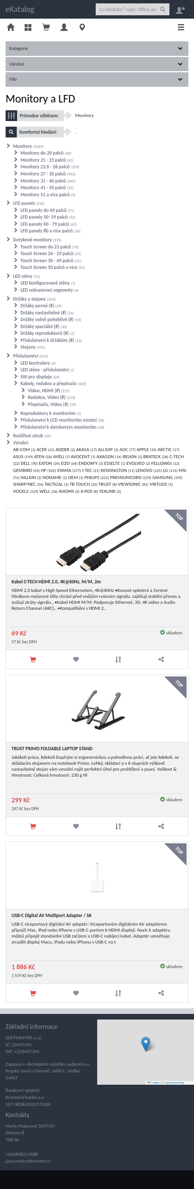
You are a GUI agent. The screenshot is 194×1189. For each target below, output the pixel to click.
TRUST (108, 484)
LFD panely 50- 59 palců (48, 217)
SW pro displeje (40, 377)
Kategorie (96, 48)
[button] (145, 1044)
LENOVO (149, 470)
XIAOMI (69, 491)
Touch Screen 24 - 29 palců (50, 253)
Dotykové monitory (37, 239)
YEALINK (110, 491)
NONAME (55, 477)
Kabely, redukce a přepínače (53, 383)
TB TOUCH (84, 484)
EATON (49, 463)
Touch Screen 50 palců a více (52, 267)
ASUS (23, 456)
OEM (75, 477)
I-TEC (90, 470)
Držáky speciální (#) (43, 326)
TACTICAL (57, 484)
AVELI (61, 456)
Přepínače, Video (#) (52, 404)
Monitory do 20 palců (45, 153)
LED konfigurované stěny (47, 283)
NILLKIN (31, 477)
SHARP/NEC (28, 484)
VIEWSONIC (133, 484)
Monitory (84, 115)
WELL (48, 491)
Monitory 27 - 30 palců (48, 174)
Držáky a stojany (34, 299)
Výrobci (96, 64)
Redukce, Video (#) (51, 397)
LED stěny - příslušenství (47, 369)
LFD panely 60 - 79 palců (48, 224)
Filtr (96, 79)
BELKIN (132, 456)
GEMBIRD (26, 470)
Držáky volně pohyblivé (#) (50, 319)
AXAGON (108, 456)
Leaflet (153, 1082)
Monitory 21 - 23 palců (46, 160)
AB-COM (24, 449)
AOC (128, 449)
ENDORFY (91, 463)
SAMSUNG (167, 477)
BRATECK (155, 456)
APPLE (146, 449)
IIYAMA (69, 470)
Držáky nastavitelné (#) (47, 313)
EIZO (69, 463)
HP (48, 470)
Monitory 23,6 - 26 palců (49, 166)
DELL (29, 463)
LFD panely (29, 203)
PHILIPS (97, 477)
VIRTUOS (161, 484)
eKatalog (20, 9)
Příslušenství (30, 356)
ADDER (65, 449)
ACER (45, 449)
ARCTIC (168, 449)
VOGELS (25, 491)
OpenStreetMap (174, 1082)
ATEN (43, 456)
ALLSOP (108, 449)
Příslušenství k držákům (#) (51, 340)
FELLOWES (165, 463)
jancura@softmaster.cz (28, 1161)
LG (170, 470)
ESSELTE (114, 463)
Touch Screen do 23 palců (49, 247)
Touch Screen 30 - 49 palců (50, 260)
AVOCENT (83, 456)
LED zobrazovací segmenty (49, 290)
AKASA (86, 449)
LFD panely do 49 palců (47, 210)
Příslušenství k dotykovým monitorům (62, 427)
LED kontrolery (37, 363)
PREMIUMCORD (130, 477)
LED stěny (26, 276)
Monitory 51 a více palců (47, 194)
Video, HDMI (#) (49, 390)
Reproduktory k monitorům (50, 413)
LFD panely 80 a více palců (50, 231)
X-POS (89, 491)
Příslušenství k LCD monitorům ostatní (62, 420)
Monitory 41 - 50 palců (46, 187)
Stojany (32, 347)
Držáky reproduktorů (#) (47, 333)
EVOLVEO (138, 463)
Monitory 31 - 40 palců (48, 181)
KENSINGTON (118, 470)
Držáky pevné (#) (41, 305)
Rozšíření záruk (32, 435)
